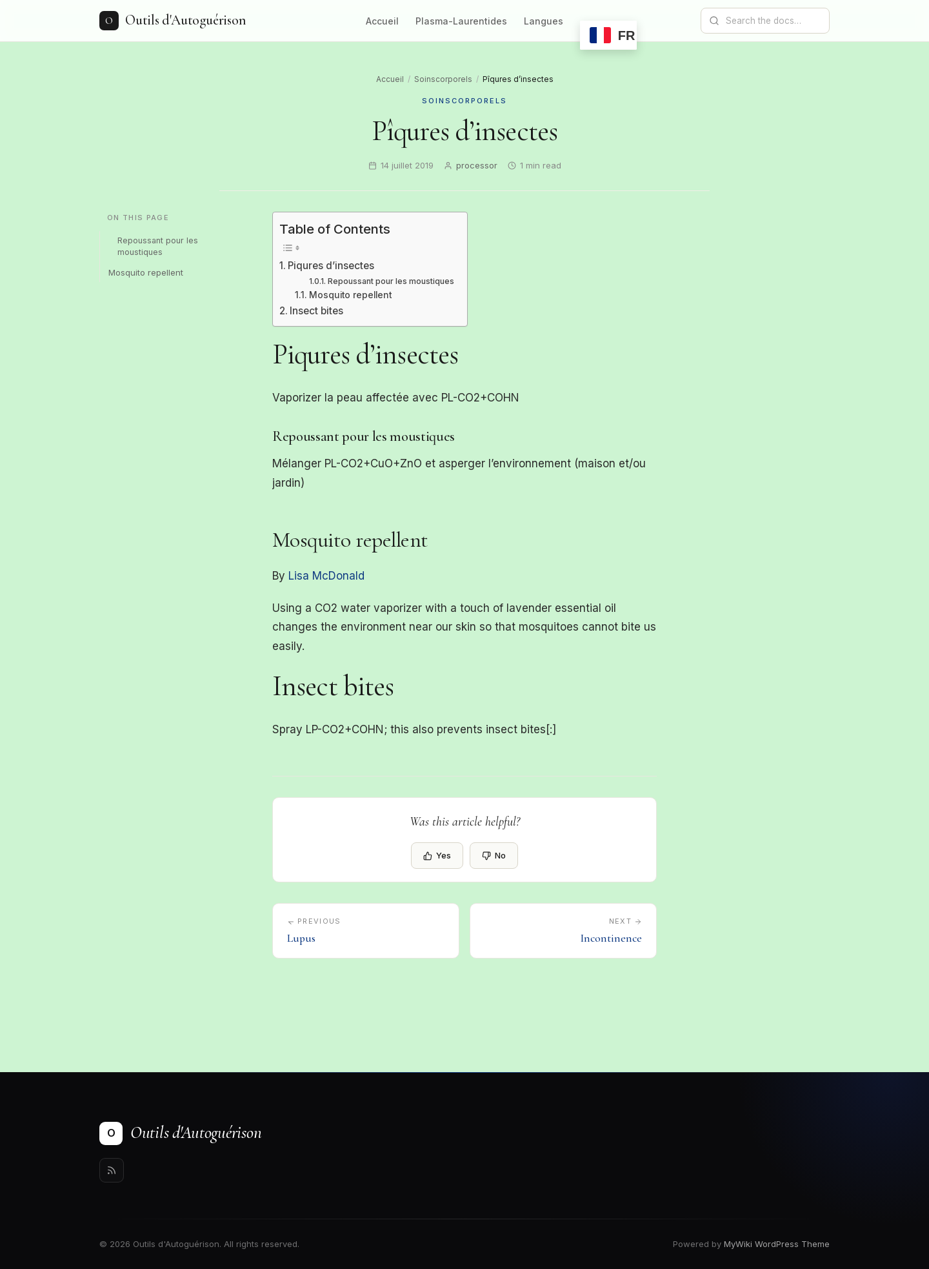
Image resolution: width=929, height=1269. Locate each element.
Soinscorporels (443, 79)
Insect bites (316, 311)
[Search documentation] (772, 20)
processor (476, 165)
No (494, 855)
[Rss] (111, 1170)
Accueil (382, 20)
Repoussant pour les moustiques (157, 246)
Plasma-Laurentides (461, 20)
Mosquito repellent (145, 272)
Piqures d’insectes (331, 265)
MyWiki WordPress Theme (777, 1244)
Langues (543, 20)
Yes (437, 855)
